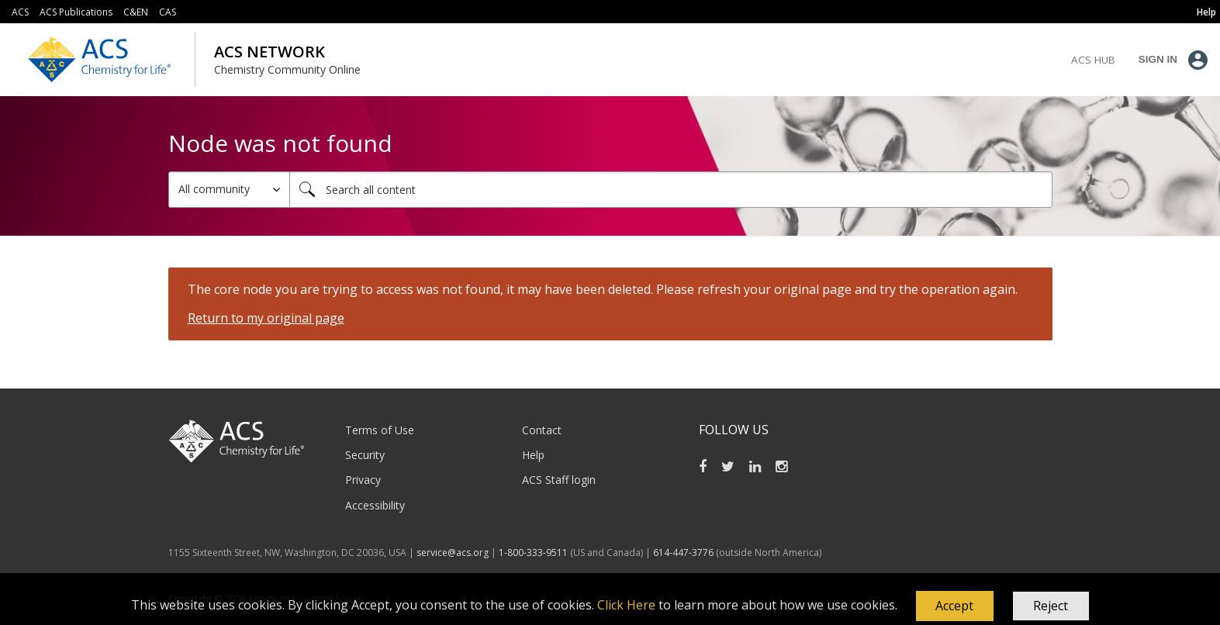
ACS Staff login (559, 479)
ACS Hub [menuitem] (1093, 60)
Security (365, 454)
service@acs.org (452, 552)
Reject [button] (1050, 605)
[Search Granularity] (229, 189)
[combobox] (670, 189)
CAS (167, 12)
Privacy (363, 479)
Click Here (626, 604)
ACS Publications (76, 12)
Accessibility (375, 505)
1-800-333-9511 (533, 552)
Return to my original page (266, 317)
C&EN (135, 12)
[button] (955, 606)
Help (533, 454)
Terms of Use (379, 430)
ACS (20, 12)
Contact (542, 430)
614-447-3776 (684, 552)
